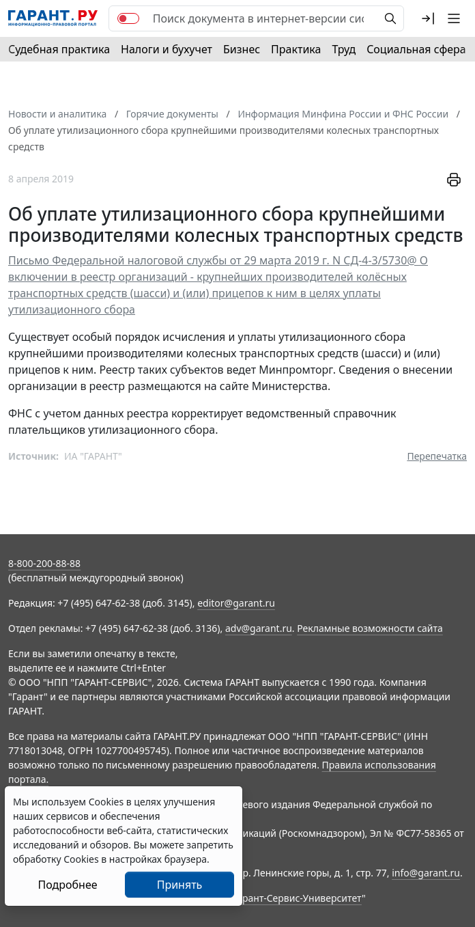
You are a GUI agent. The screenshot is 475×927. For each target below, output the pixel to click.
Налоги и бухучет (166, 49)
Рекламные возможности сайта (370, 628)
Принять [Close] (180, 884)
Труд (344, 49)
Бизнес (241, 49)
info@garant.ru (426, 872)
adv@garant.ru (258, 628)
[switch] (128, 18)
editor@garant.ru (236, 602)
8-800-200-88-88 (44, 563)
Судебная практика (59, 49)
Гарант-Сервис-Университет (297, 897)
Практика (296, 49)
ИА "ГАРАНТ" (93, 455)
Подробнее (67, 884)
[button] (428, 18)
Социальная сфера (416, 49)
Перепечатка (437, 455)
